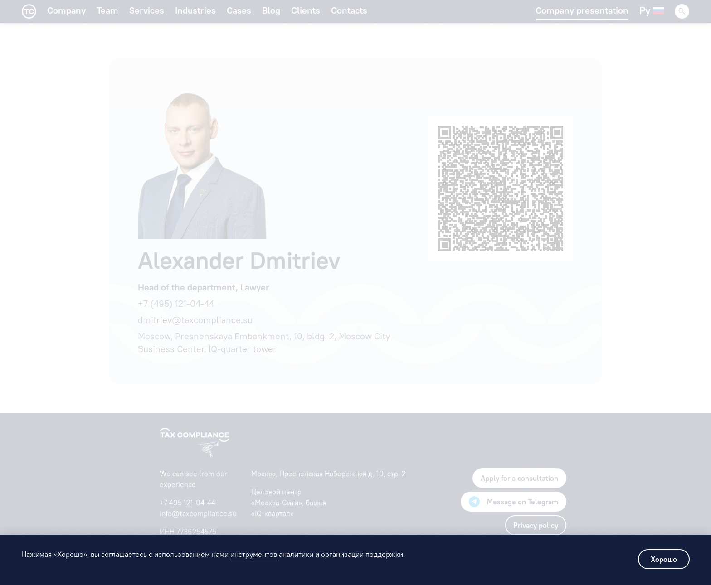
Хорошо (664, 559)
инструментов (253, 554)
